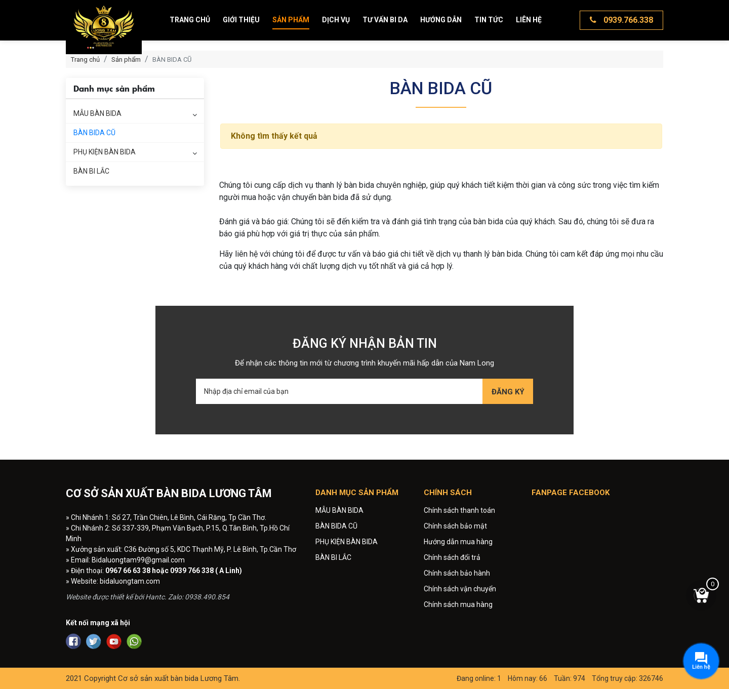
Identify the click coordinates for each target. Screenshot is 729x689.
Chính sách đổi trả (452, 557)
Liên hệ (529, 20)
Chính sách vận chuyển (460, 589)
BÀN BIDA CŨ (94, 133)
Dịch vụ (336, 20)
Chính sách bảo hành (457, 573)
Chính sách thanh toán (459, 510)
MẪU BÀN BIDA (97, 113)
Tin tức (488, 20)
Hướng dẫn (441, 20)
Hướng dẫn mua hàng (458, 542)
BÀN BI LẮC (91, 171)
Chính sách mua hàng (458, 604)
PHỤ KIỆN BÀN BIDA (104, 152)
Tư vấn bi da (385, 20)
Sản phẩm (290, 20)
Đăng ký (508, 391)
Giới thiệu (241, 20)
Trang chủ (190, 20)
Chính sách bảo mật (455, 526)
